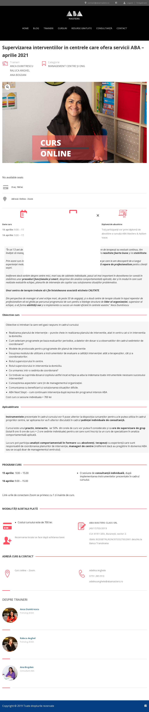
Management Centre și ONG (66, 66)
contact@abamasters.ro (98, 3)
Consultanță (104, 28)
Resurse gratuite (81, 28)
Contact (122, 28)
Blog (36, 28)
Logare (128, 3)
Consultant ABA (27, 670)
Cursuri (62, 28)
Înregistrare (142, 3)
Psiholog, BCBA (27, 612)
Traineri (48, 28)
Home (25, 28)
